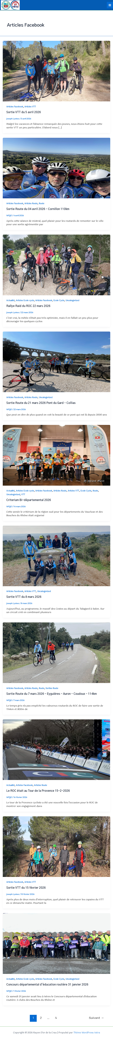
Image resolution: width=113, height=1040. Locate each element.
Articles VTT (30, 106)
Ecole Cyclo (58, 300)
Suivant (96, 1017)
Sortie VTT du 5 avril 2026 (23, 112)
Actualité (10, 300)
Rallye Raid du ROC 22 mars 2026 (28, 305)
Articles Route (31, 203)
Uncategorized (72, 300)
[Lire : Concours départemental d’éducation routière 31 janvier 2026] (56, 943)
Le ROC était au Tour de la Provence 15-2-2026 (38, 790)
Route (41, 203)
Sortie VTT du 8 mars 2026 (23, 596)
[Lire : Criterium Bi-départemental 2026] (56, 455)
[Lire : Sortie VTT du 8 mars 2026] (56, 555)
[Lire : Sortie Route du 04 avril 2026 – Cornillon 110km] (56, 167)
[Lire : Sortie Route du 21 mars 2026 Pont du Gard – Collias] (56, 361)
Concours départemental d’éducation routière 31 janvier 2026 (47, 984)
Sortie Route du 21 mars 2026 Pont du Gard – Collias (41, 402)
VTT (23, 494)
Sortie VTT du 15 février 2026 (26, 887)
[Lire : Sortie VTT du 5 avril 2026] (56, 70)
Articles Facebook (14, 106)
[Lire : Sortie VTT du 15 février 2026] (56, 846)
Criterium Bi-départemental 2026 (28, 499)
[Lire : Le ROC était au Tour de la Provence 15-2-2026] (56, 749)
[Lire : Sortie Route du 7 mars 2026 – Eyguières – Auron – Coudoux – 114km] (56, 652)
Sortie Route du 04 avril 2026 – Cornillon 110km (37, 208)
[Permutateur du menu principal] (110, 5)
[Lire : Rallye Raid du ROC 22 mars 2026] (56, 264)
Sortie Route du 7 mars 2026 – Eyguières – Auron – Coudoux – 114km (51, 693)
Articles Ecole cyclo (25, 300)
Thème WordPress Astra (86, 1032)
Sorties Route (52, 688)
